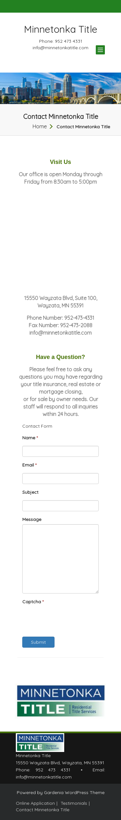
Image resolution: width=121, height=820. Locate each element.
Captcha (33, 602)
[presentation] (71, 619)
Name (30, 438)
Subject (30, 492)
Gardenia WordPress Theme (74, 792)
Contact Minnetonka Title (42, 810)
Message (31, 519)
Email (29, 465)
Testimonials (74, 803)
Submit (38, 642)
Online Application (35, 803)
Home (40, 126)
